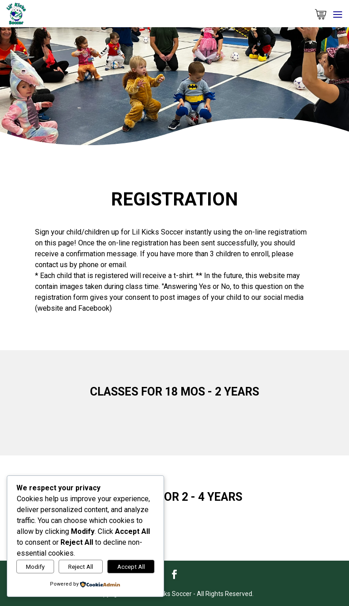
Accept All (131, 566)
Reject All (80, 566)
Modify (35, 566)
